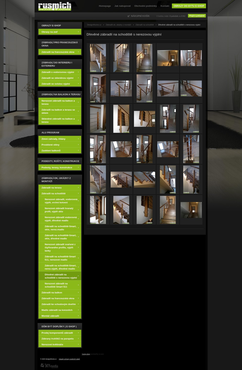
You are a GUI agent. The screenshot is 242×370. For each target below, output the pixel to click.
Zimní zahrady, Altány (60, 139)
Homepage (105, 6)
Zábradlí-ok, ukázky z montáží (118, 25)
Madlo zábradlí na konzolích (60, 310)
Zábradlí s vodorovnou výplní (60, 72)
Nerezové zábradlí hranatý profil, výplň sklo (62, 209)
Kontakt (165, 6)
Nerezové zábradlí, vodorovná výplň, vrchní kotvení (62, 200)
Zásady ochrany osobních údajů (69, 359)
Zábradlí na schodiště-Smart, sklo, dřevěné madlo (62, 236)
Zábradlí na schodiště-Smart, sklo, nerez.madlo (62, 227)
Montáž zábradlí (60, 316)
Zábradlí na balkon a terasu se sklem (60, 111)
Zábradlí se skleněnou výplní (60, 78)
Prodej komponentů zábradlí (60, 333)
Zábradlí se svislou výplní (60, 84)
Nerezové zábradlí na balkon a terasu (60, 102)
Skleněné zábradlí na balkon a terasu (60, 120)
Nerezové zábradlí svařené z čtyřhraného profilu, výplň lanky (62, 247)
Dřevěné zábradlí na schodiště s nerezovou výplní (62, 275)
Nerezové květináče (60, 344)
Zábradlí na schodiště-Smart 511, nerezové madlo (62, 257)
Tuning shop (86, 354)
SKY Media (49, 365)
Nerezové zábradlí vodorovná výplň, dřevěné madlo (62, 218)
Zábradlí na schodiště (60, 193)
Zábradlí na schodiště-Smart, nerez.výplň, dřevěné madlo (62, 266)
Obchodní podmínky (145, 6)
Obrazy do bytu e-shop (189, 6)
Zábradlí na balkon (60, 292)
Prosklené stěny (60, 144)
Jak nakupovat (123, 6)
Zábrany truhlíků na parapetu (60, 338)
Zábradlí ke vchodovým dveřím (60, 304)
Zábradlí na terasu (60, 187)
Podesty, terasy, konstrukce (60, 167)
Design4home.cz (55, 6)
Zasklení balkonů (60, 150)
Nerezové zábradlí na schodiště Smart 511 (62, 284)
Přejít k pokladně (196, 16)
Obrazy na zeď (60, 32)
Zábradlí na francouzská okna (60, 52)
